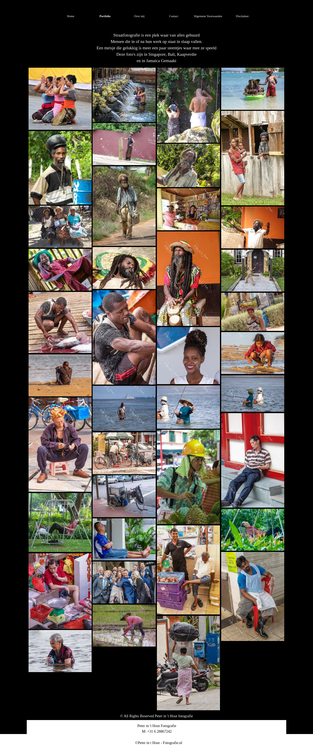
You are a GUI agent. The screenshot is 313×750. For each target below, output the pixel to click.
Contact (173, 16)
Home (70, 16)
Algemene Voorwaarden (208, 16)
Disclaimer (242, 16)
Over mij (139, 16)
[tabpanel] (156, 48)
